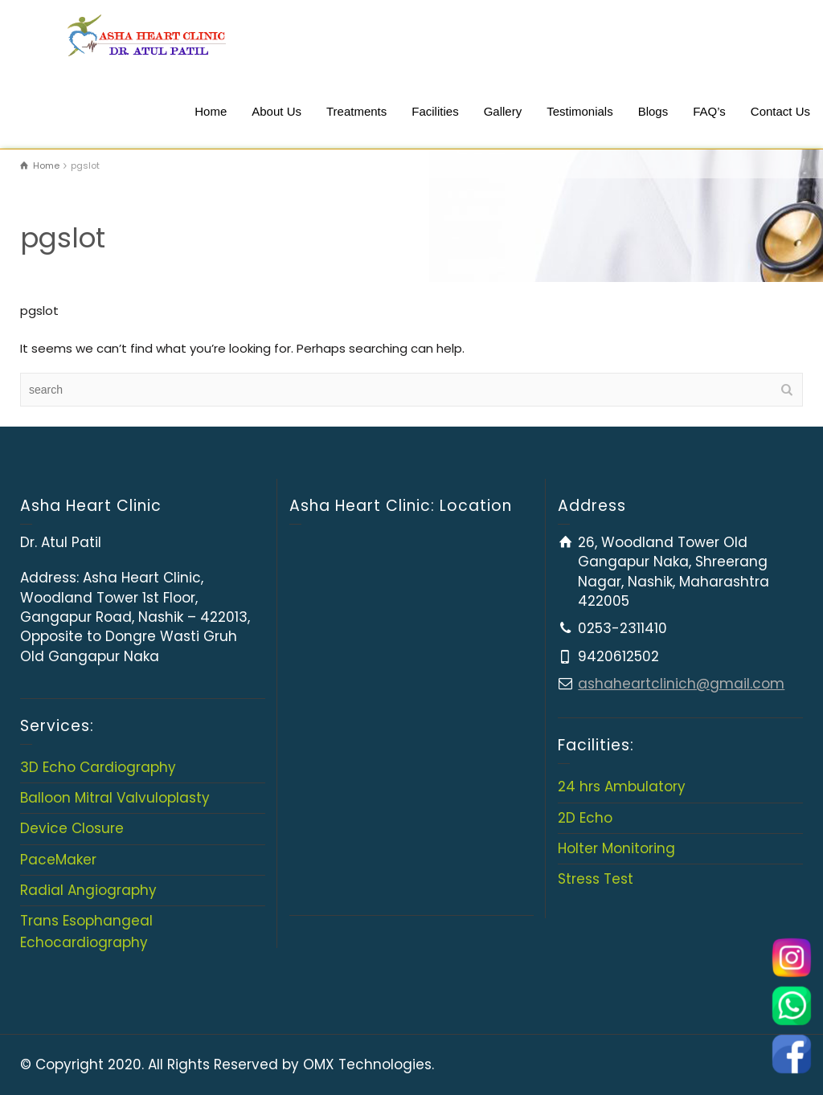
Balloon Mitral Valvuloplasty (115, 797)
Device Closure (72, 828)
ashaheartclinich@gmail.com (681, 683)
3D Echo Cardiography (98, 767)
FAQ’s (709, 111)
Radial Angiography (88, 890)
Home (210, 111)
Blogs (653, 111)
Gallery (503, 111)
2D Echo (585, 817)
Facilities (435, 111)
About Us (276, 111)
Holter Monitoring (616, 848)
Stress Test (595, 879)
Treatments (356, 111)
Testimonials (580, 111)
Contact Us (780, 111)
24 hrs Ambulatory (622, 786)
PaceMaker (58, 859)
